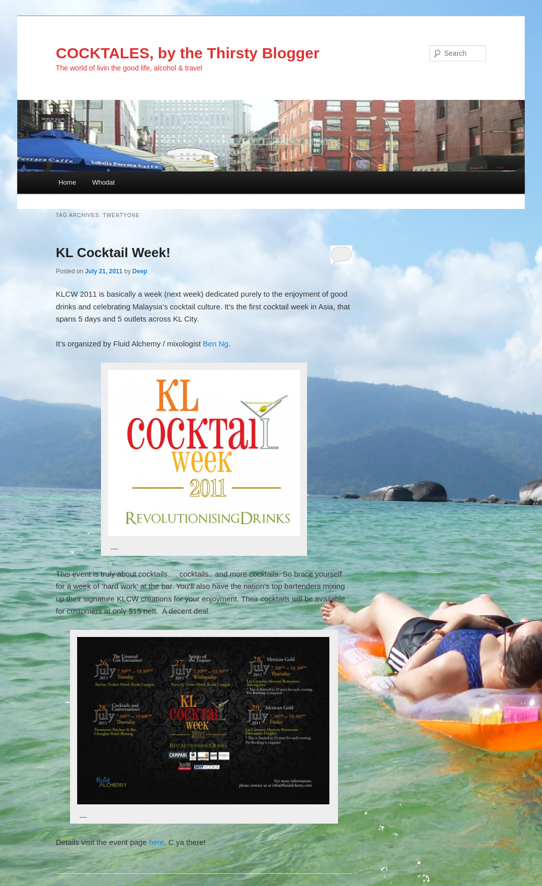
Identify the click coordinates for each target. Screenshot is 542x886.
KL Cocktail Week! (113, 252)
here (156, 842)
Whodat (103, 182)
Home (67, 182)
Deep (139, 271)
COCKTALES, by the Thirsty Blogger (187, 53)
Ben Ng (215, 343)
